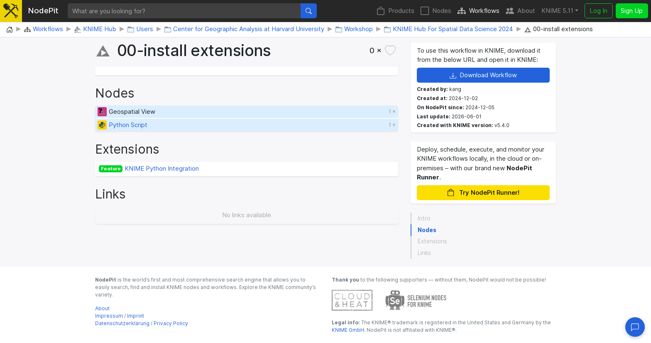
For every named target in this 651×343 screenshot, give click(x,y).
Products (395, 11)
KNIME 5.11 (557, 11)
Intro (424, 218)
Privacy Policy (171, 323)
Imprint (135, 316)
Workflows (478, 11)
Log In (598, 11)
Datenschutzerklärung (122, 323)
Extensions (432, 241)
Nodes (436, 11)
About (520, 11)
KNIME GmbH (348, 330)
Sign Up (632, 11)
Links (424, 253)
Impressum (109, 316)
